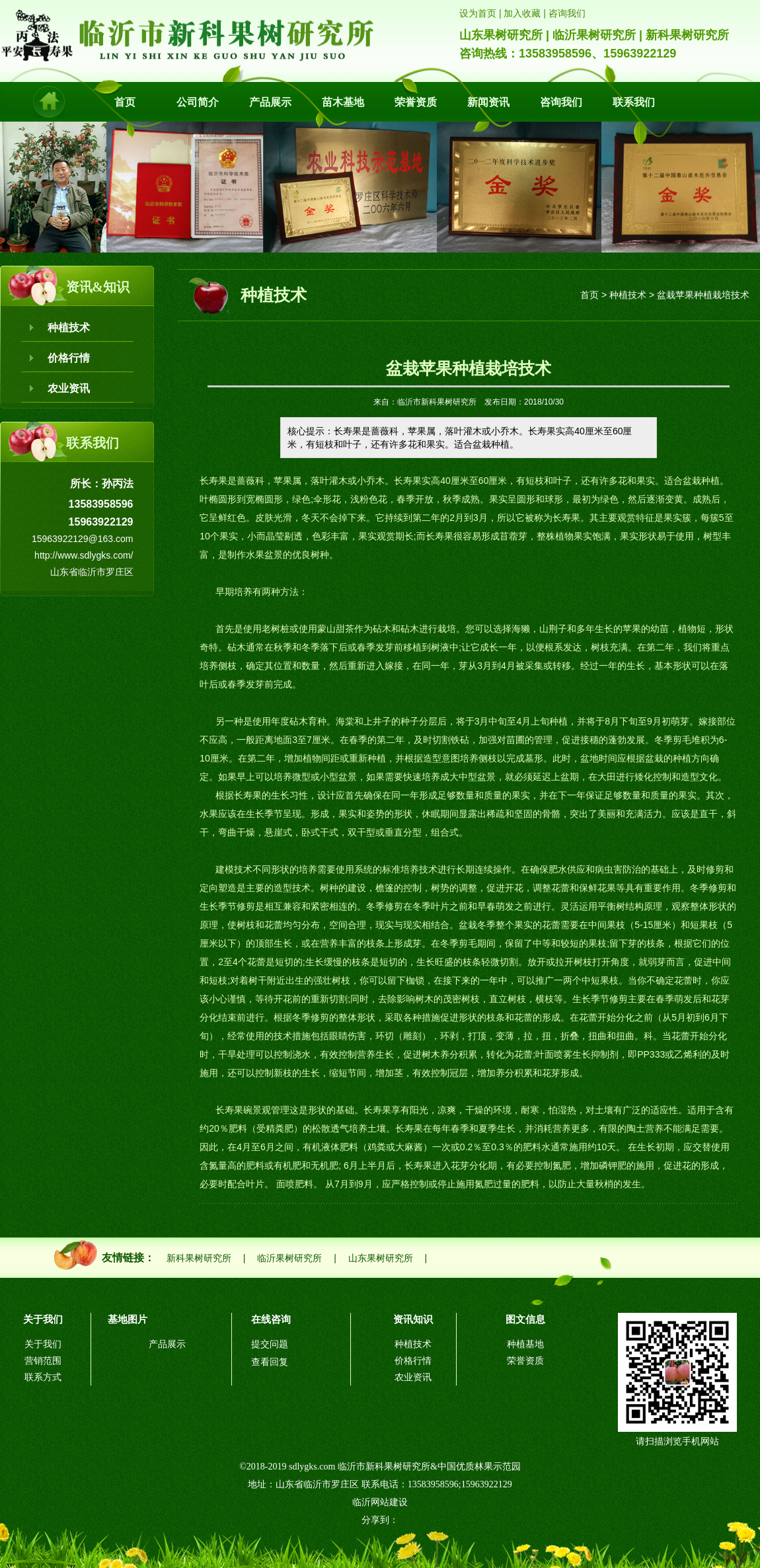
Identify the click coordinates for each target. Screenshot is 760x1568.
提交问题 (269, 1344)
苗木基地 (343, 102)
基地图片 (127, 1319)
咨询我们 (561, 102)
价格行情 (69, 358)
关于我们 (43, 1319)
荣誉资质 (416, 102)
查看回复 (269, 1362)
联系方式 (42, 1377)
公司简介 (197, 102)
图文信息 (525, 1319)
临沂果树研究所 (289, 1258)
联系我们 (634, 102)
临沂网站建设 (380, 1502)
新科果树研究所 (199, 1258)
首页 (124, 102)
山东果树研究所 (380, 1258)
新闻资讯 (488, 102)
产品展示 (270, 102)
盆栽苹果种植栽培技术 (703, 295)
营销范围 (42, 1361)
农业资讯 (69, 388)
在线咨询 (271, 1319)
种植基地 (525, 1344)
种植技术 (69, 327)
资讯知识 (413, 1319)
